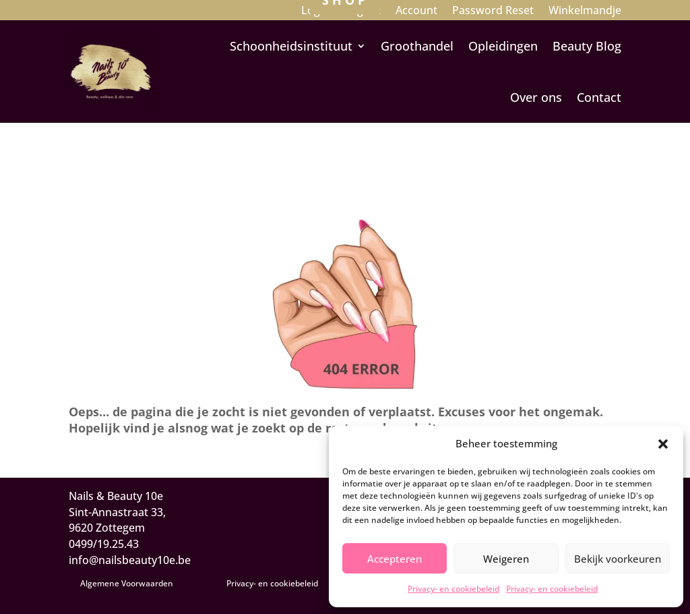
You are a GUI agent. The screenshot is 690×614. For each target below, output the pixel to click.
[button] (663, 444)
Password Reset (493, 11)
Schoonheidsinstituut (291, 46)
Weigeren (506, 558)
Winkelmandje (584, 11)
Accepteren (394, 558)
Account (416, 11)
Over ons (536, 97)
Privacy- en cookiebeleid (453, 588)
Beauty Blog (587, 46)
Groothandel (417, 46)
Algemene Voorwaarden (126, 583)
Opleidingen (503, 46)
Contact (599, 97)
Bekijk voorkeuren (617, 558)
